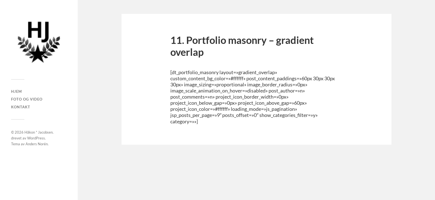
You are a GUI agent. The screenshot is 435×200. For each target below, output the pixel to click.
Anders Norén (37, 144)
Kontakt (20, 107)
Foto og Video (26, 99)
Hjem (16, 91)
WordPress (36, 138)
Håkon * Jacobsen (38, 132)
